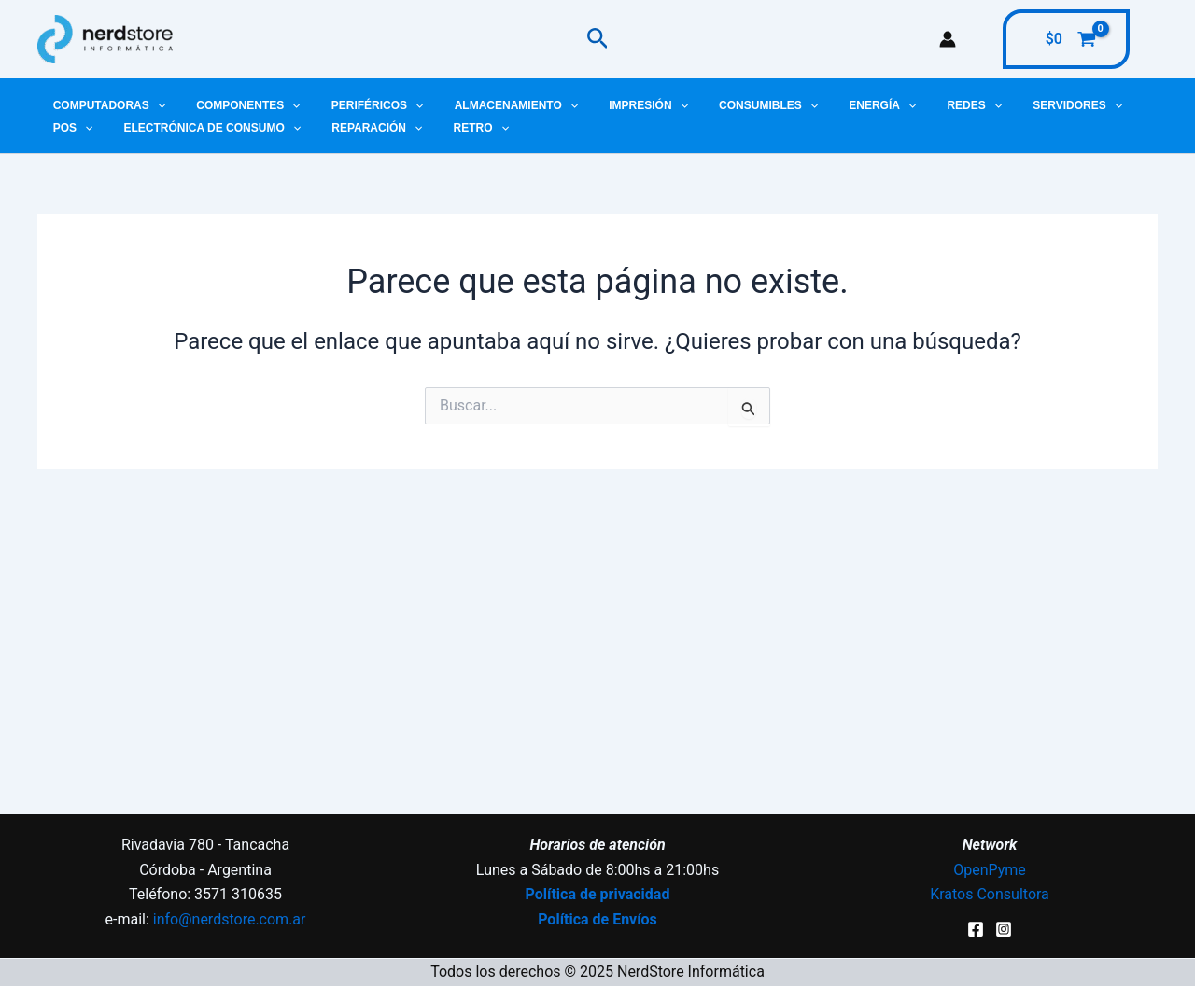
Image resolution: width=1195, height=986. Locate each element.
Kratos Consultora (989, 894)
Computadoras (105, 105)
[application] (153, 105)
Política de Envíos (597, 919)
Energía (826, 105)
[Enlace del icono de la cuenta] (947, 39)
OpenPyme (989, 870)
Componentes (235, 105)
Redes (909, 105)
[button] (598, 39)
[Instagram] (1003, 929)
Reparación (292, 128)
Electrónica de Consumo (137, 128)
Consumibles (720, 105)
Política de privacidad (598, 894)
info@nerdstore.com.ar (229, 919)
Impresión (609, 105)
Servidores (1003, 105)
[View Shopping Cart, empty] (1066, 39)
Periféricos (356, 105)
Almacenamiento (485, 105)
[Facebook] (975, 929)
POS (1091, 105)
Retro (387, 128)
